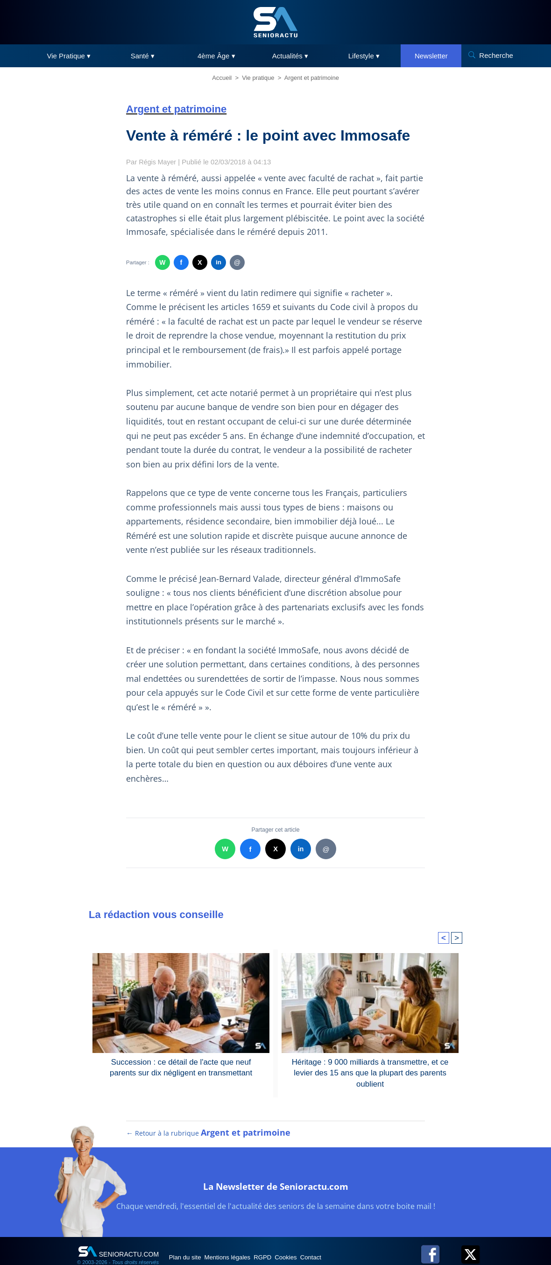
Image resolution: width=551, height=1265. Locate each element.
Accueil (222, 77)
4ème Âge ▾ (216, 56)
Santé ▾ (143, 56)
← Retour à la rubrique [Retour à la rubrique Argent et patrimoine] (208, 1142)
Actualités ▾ (290, 56)
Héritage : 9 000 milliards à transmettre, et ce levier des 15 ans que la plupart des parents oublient (370, 1072)
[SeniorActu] (275, 22)
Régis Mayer (158, 162)
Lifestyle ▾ (364, 56)
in (218, 262)
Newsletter (431, 56)
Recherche (496, 55)
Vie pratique (258, 77)
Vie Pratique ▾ (69, 56)
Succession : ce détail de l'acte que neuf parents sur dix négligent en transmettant (181, 1067)
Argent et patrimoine (311, 77)
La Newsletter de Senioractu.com (275, 1194)
